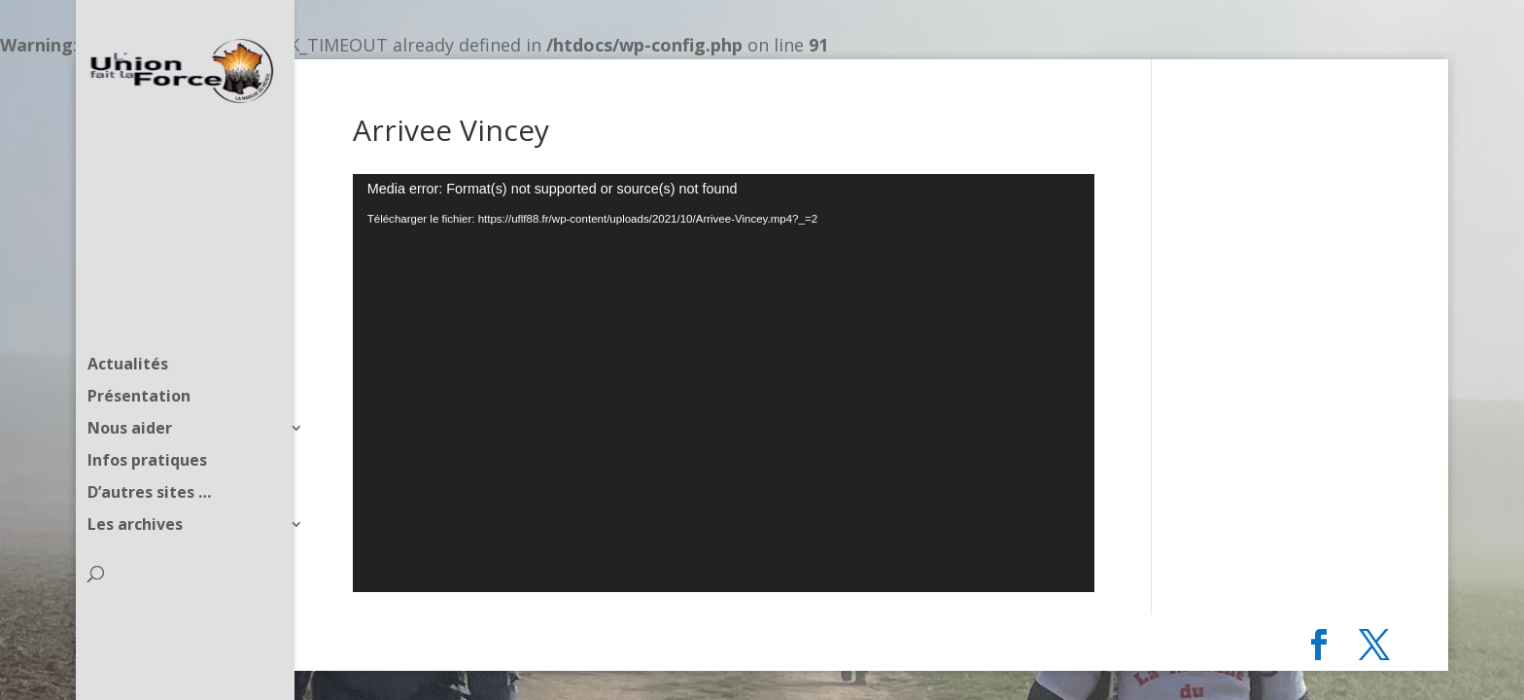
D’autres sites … (149, 458)
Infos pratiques (147, 426)
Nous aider (129, 393)
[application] (723, 383)
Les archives (135, 490)
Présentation (138, 361)
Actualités (127, 329)
